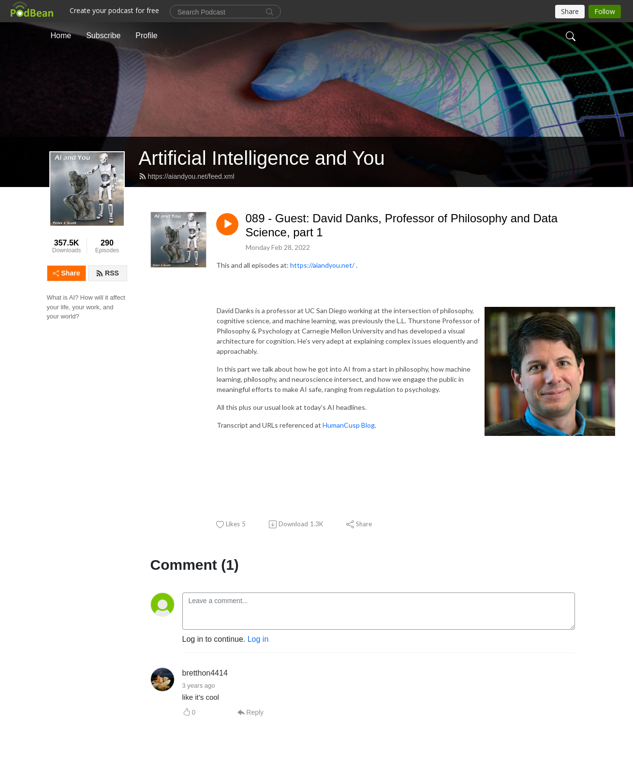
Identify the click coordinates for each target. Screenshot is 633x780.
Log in (258, 639)
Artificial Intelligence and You (262, 158)
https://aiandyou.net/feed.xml (187, 176)
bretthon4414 (205, 673)
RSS (107, 273)
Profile (146, 35)
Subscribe (103, 35)
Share (66, 273)
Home (61, 35)
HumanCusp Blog (349, 425)
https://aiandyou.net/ (322, 265)
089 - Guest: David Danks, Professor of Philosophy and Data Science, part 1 (402, 225)
